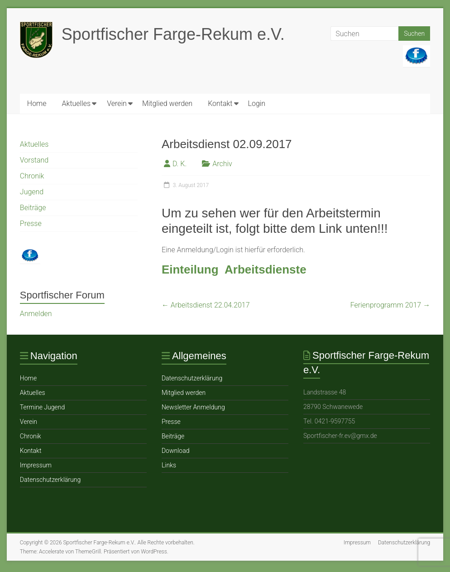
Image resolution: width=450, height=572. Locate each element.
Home (37, 103)
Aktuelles (76, 103)
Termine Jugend (42, 407)
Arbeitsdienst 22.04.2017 (206, 305)
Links (169, 465)
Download (176, 450)
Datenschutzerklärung (50, 479)
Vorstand (34, 160)
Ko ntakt (220, 103)
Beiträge (33, 207)
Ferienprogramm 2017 (390, 305)
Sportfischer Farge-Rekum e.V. (173, 34)
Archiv (222, 163)
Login (257, 103)
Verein (117, 103)
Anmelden (36, 313)
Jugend (31, 191)
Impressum (36, 465)
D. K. (179, 163)
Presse (31, 223)
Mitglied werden (167, 103)
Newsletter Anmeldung (193, 407)
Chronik (32, 176)
